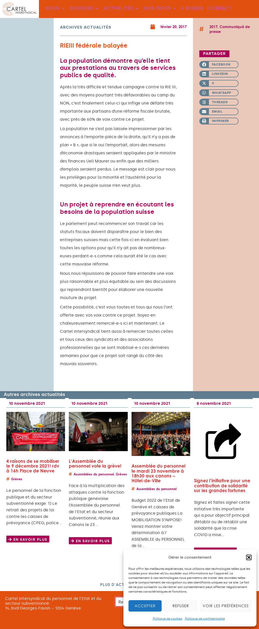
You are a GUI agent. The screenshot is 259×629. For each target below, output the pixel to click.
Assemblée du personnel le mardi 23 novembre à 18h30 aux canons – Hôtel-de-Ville (158, 473)
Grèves (16, 479)
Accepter (145, 605)
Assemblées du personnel (94, 474)
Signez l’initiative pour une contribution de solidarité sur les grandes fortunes (222, 485)
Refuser (180, 605)
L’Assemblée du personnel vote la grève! (95, 463)
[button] (248, 557)
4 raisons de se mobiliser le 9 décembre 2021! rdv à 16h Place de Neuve (32, 465)
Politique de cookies (167, 618)
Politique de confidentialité (205, 618)
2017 (213, 27)
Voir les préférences (226, 605)
